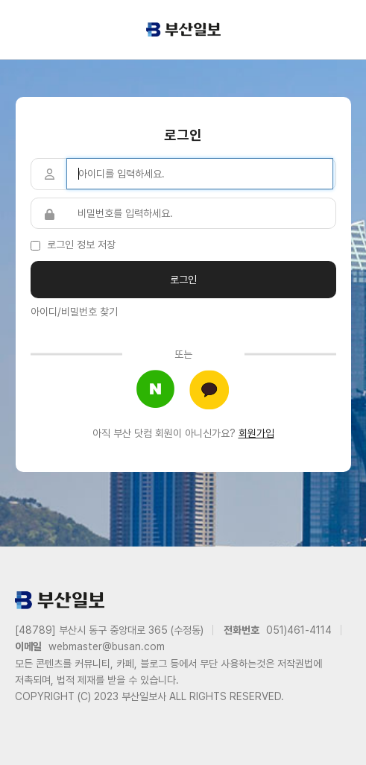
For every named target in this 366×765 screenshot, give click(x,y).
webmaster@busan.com (106, 646)
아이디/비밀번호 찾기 (74, 312)
